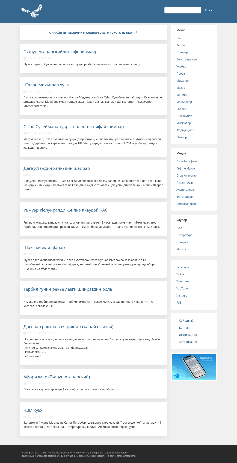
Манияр (181, 95)
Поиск (208, 10)
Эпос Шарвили (186, 59)
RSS (178, 302)
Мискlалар (183, 123)
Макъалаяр (184, 102)
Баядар (181, 109)
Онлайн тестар (186, 175)
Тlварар (181, 137)
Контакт (184, 328)
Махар (180, 88)
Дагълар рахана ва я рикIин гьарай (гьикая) (68, 326)
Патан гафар (185, 182)
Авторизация (188, 342)
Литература (184, 235)
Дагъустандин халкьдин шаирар (56, 168)
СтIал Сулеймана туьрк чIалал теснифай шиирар (73, 126)
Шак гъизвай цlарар (44, 247)
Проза (180, 73)
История (182, 242)
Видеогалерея (186, 204)
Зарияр (181, 45)
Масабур (182, 249)
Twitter (181, 274)
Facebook (182, 267)
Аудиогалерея (185, 190)
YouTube (182, 288)
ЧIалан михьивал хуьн (46, 85)
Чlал (179, 38)
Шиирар (182, 52)
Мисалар (182, 81)
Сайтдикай (186, 321)
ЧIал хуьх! (33, 410)
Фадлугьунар (185, 130)
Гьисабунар (184, 116)
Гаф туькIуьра (185, 168)
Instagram (183, 295)
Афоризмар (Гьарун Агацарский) (56, 377)
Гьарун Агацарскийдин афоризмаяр (60, 51)
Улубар (181, 66)
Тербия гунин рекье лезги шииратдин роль (67, 289)
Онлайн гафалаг (187, 161)
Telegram (182, 281)
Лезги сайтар (188, 335)
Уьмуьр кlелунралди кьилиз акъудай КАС (65, 210)
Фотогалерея (185, 197)
